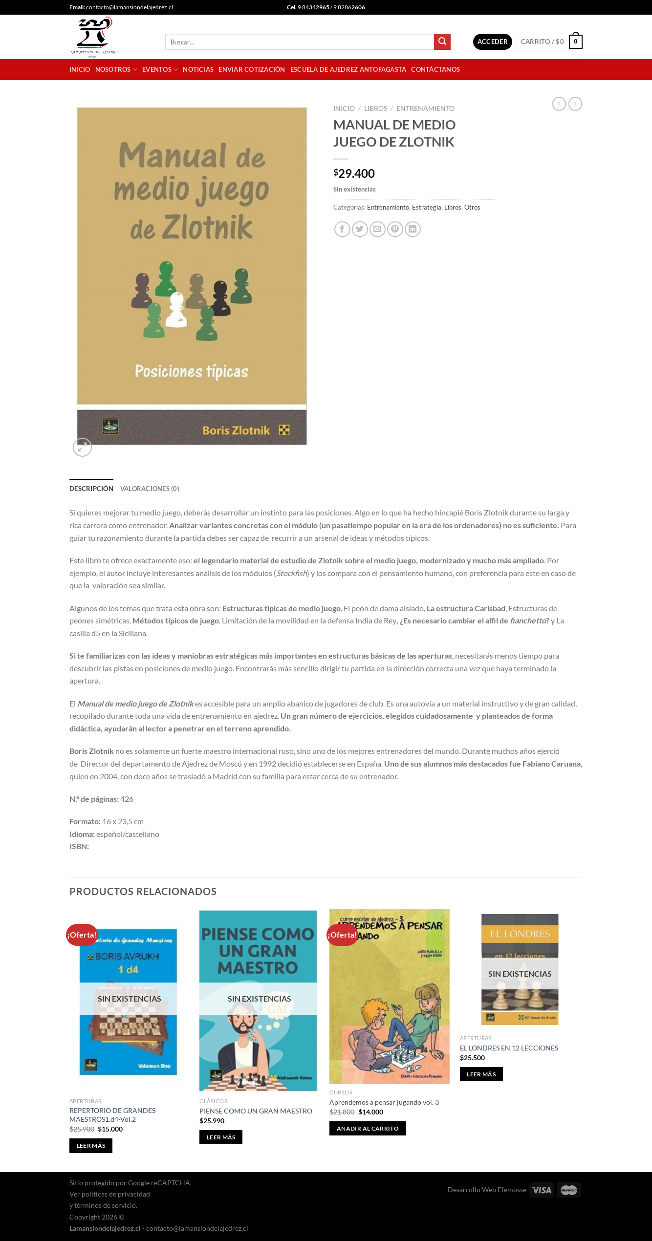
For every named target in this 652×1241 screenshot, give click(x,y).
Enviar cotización (251, 69)
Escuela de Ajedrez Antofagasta (348, 69)
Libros (375, 108)
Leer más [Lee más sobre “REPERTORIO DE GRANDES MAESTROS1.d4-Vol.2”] (91, 1145)
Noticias (198, 69)
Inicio (79, 69)
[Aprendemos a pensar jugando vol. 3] (389, 996)
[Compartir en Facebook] (342, 229)
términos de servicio (105, 1205)
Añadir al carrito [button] (368, 1128)
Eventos (160, 69)
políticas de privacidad (116, 1194)
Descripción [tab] (91, 488)
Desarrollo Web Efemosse (487, 1189)
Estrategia (426, 207)
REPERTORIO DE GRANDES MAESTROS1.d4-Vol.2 (112, 1115)
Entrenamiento (425, 108)
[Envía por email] (377, 229)
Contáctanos (435, 69)
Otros (472, 207)
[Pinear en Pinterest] (395, 229)
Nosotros (116, 69)
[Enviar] (442, 42)
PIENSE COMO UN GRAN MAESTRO (255, 1111)
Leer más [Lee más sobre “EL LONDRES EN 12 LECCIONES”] (481, 1074)
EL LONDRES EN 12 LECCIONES (509, 1048)
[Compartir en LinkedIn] (413, 229)
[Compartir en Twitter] (360, 229)
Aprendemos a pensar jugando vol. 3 (384, 1102)
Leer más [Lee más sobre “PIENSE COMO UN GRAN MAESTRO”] (221, 1137)
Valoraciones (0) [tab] (149, 488)
